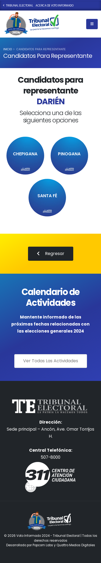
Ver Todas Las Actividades (50, 361)
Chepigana (25, 154)
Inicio (7, 49)
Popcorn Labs (43, 545)
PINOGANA (69, 154)
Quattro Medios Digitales (76, 545)
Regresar (50, 253)
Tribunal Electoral (18, 6)
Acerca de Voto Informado (54, 6)
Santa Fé (47, 196)
